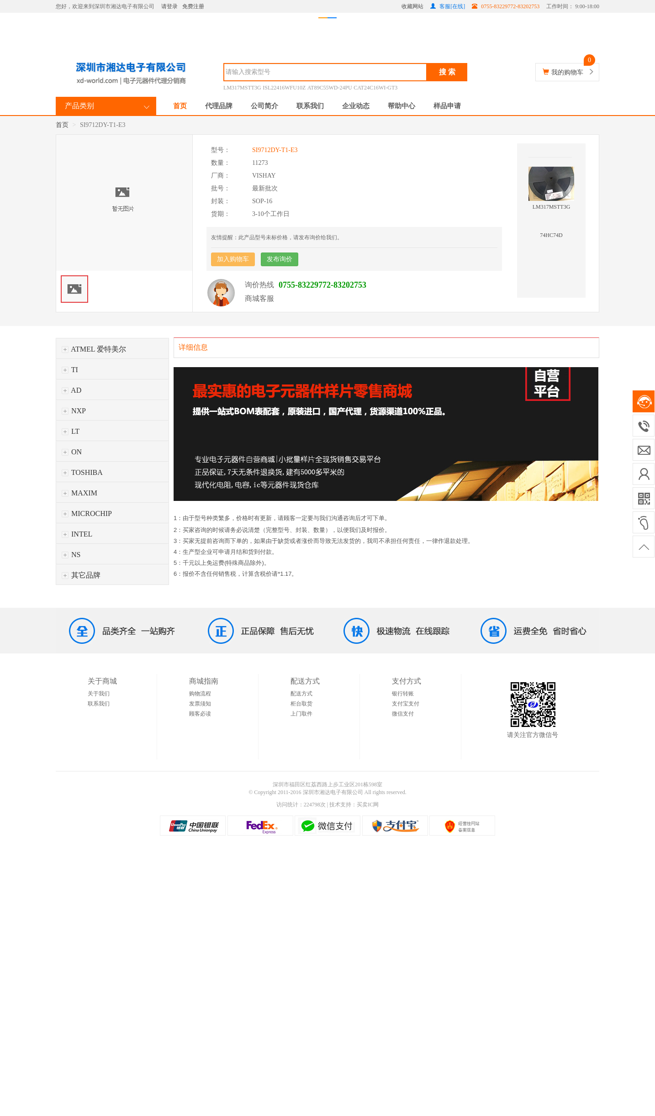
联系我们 (310, 106)
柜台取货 (301, 703)
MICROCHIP (87, 513)
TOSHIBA (82, 472)
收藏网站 (412, 6)
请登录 (169, 6)
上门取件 (301, 714)
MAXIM (79, 493)
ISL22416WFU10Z (284, 87)
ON (72, 452)
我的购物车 (567, 72)
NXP (74, 411)
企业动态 (356, 106)
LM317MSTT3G (242, 87)
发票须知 (200, 703)
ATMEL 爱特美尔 (94, 349)
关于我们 (99, 693)
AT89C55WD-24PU (329, 87)
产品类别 (79, 106)
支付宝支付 (405, 703)
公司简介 (264, 106)
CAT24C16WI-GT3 (375, 87)
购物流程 (200, 693)
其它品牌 (81, 575)
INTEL (77, 534)
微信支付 (403, 714)
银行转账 (403, 693)
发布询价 (279, 259)
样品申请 (447, 106)
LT (70, 431)
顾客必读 (200, 714)
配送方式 (301, 693)
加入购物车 (233, 259)
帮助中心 (401, 106)
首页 (180, 106)
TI (70, 370)
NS (71, 554)
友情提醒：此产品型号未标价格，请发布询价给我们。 (277, 237)
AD (71, 390)
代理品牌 (218, 106)
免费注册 (193, 6)
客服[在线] (447, 6)
